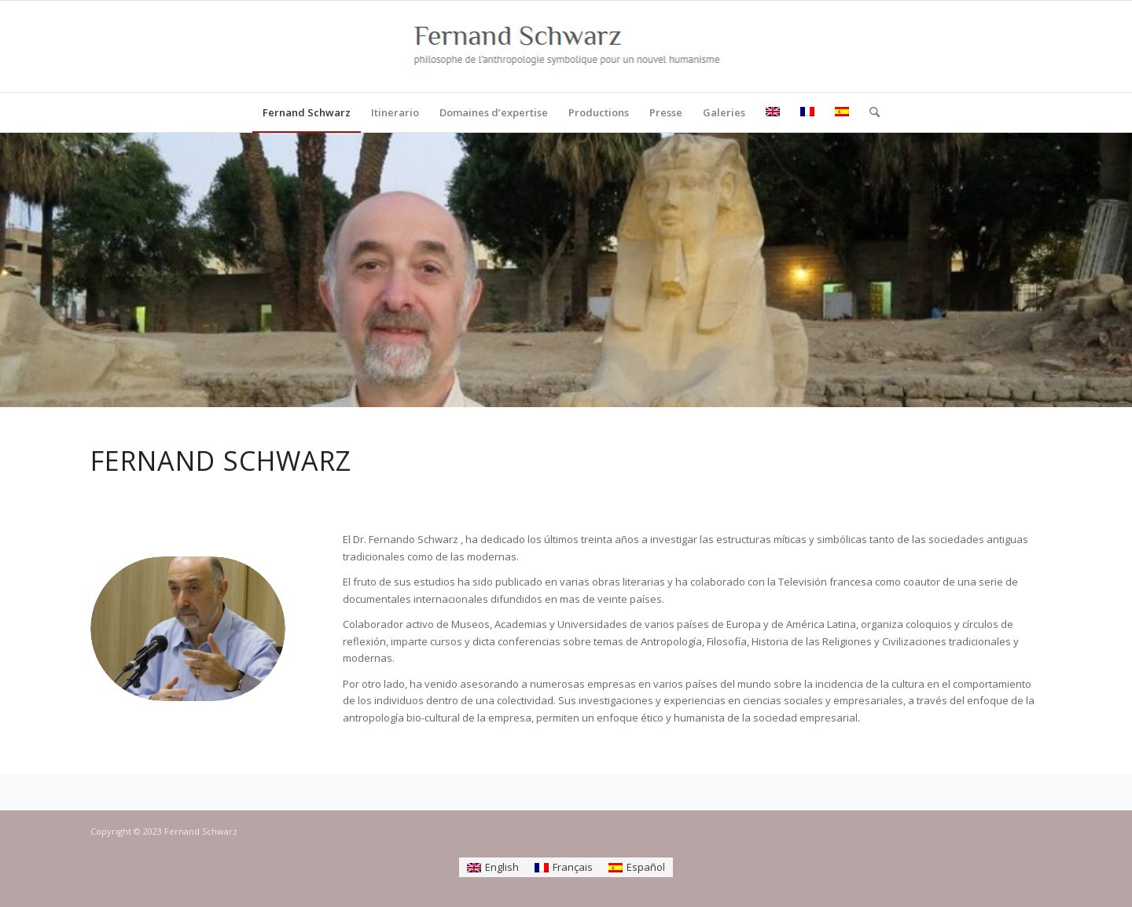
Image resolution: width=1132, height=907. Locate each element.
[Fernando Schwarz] (187, 628)
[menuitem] (306, 112)
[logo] (566, 46)
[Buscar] (869, 112)
